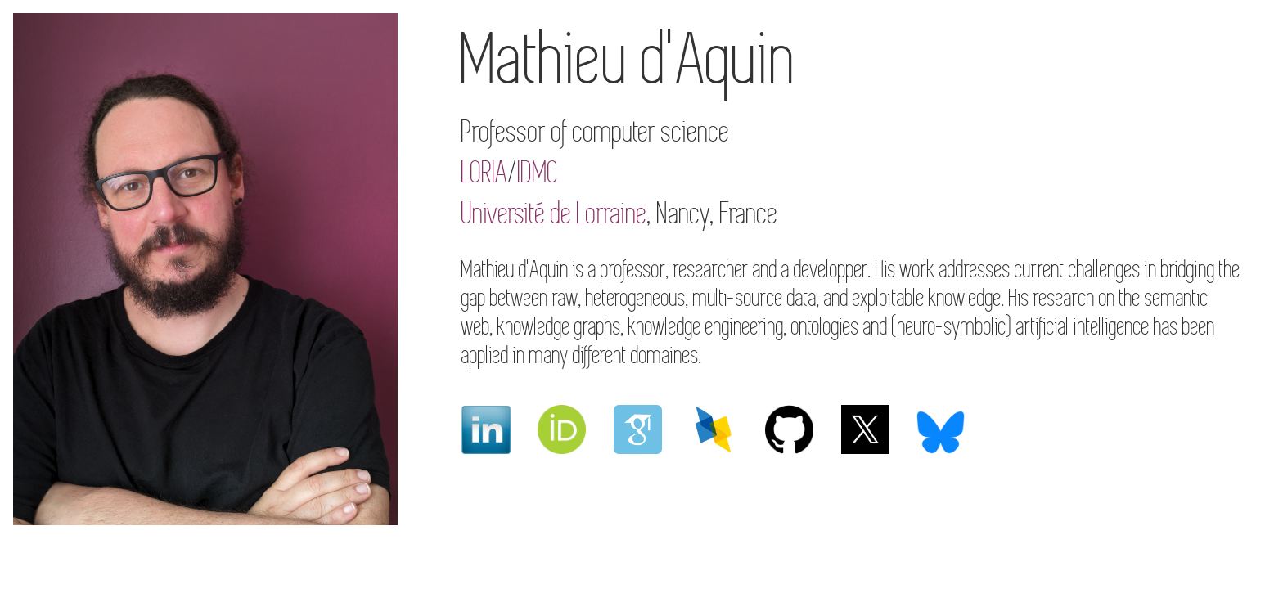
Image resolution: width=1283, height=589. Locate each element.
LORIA (484, 173)
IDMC (538, 173)
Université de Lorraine (554, 214)
